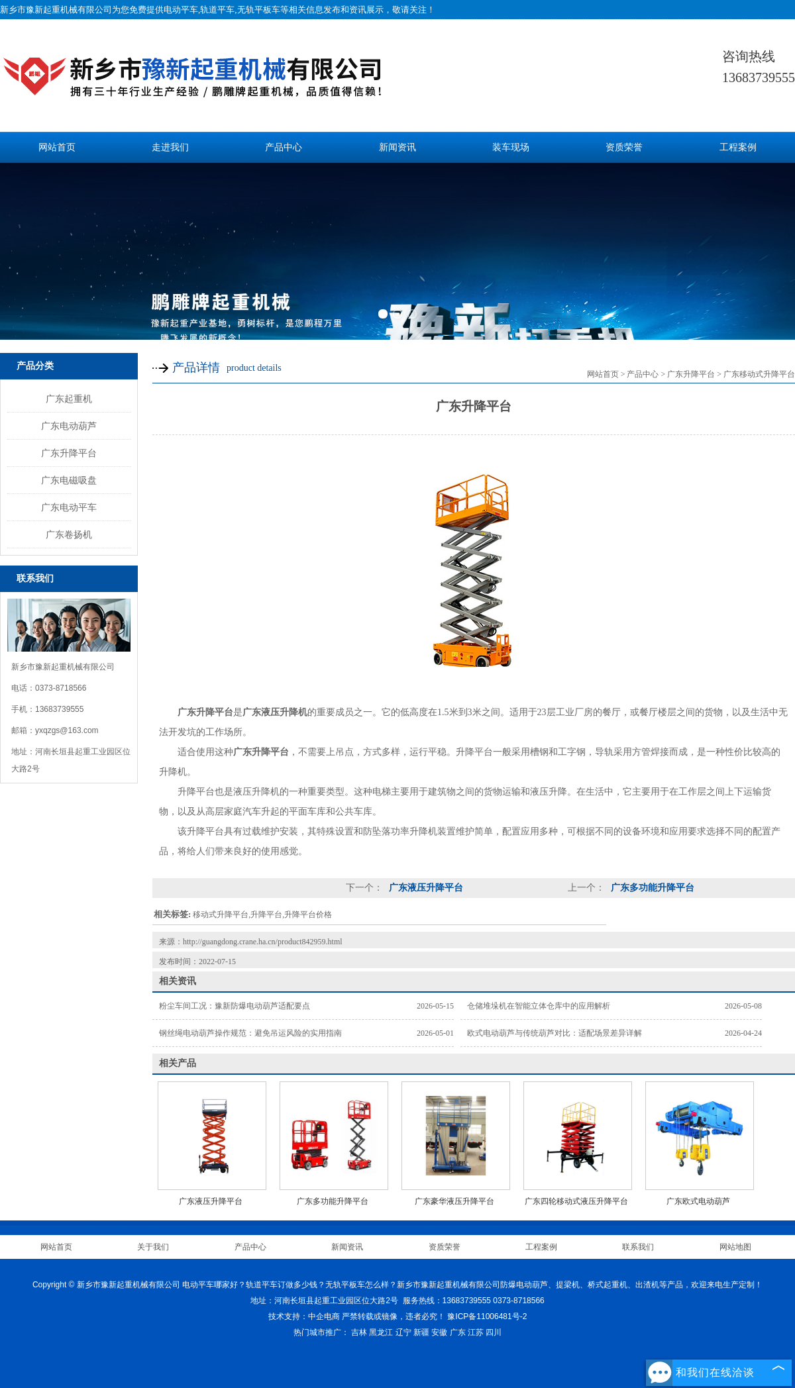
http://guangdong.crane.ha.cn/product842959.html (263, 941)
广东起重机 (69, 398)
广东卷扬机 (69, 534)
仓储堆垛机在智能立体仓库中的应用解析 (538, 1006)
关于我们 (153, 1247)
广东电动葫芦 (69, 426)
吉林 (359, 1332)
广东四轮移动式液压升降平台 (576, 1201)
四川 (494, 1332)
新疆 (421, 1332)
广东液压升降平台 (424, 888)
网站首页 (57, 147)
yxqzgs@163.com (67, 730)
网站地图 (735, 1247)
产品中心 (283, 147)
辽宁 (403, 1332)
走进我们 (170, 147)
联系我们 (638, 1247)
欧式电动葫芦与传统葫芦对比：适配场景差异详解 (554, 1033)
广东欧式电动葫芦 (698, 1201)
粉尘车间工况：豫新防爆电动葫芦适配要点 (234, 1006)
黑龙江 (381, 1332)
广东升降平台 (69, 453)
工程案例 (738, 147)
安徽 (439, 1332)
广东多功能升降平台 (651, 888)
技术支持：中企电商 (304, 1316)
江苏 (476, 1332)
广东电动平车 (69, 507)
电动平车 (181, 10)
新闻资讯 (397, 147)
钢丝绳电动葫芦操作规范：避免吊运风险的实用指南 (250, 1033)
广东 (458, 1332)
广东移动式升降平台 (759, 374)
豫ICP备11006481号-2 (487, 1316)
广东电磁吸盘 (69, 480)
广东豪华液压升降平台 (454, 1201)
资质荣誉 (624, 147)
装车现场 (510, 147)
